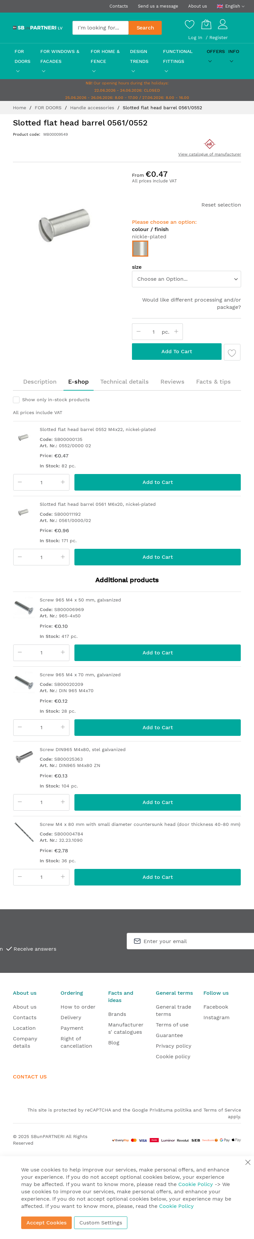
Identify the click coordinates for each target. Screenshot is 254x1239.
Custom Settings (100, 1222)
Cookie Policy (195, 1184)
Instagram (216, 1017)
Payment (72, 1028)
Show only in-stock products (56, 399)
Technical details (124, 381)
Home (20, 107)
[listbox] (186, 279)
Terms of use (172, 1025)
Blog (113, 1042)
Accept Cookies (46, 1222)
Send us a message (158, 6)
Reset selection (221, 205)
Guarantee (169, 1035)
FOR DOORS (49, 107)
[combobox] (100, 28)
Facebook (215, 1007)
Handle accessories (93, 107)
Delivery (71, 1017)
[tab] (40, 381)
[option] (140, 248)
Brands (117, 1014)
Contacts (118, 6)
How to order (78, 1007)
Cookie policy (173, 1056)
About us (197, 6)
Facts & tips (213, 381)
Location (24, 1028)
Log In (196, 37)
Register (218, 37)
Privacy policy (173, 1046)
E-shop (78, 381)
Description (40, 381)
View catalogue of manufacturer (209, 154)
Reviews (172, 381)
